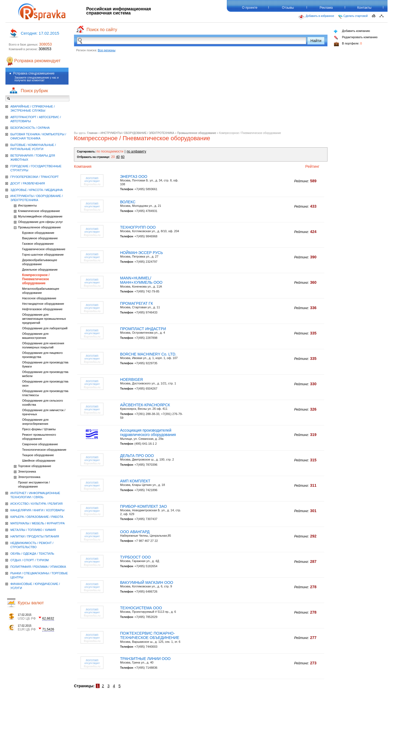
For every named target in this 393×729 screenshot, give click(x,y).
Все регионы (106, 50)
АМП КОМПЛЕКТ (135, 481)
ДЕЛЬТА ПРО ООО (137, 455)
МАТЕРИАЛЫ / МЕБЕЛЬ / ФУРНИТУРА (37, 523)
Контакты (364, 8)
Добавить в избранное (316, 17)
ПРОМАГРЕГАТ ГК (136, 303)
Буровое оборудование (38, 232)
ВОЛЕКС (127, 202)
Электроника (27, 471)
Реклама (326, 8)
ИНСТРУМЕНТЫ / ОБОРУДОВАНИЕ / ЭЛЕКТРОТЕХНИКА (137, 133)
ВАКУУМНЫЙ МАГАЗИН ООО (146, 582)
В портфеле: (348, 44)
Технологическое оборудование (44, 449)
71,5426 (48, 629)
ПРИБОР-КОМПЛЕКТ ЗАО (143, 506)
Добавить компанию (352, 31)
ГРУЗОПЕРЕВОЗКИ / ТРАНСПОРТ (34, 176)
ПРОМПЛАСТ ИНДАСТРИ (143, 329)
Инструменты (27, 205)
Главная (92, 133)
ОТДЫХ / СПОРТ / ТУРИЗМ (29, 560)
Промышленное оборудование (196, 133)
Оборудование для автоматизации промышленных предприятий (44, 318)
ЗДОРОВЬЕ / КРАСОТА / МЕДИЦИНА (36, 190)
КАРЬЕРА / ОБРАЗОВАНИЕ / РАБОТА (36, 516)
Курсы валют (31, 602)
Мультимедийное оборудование (40, 216)
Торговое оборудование (34, 466)
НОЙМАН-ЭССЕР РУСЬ (141, 252)
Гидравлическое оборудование (43, 249)
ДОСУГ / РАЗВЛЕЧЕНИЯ (27, 183)
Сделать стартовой (353, 16)
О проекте (250, 8)
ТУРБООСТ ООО (135, 557)
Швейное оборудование (38, 460)
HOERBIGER (131, 379)
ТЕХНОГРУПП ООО (138, 227)
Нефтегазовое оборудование (42, 309)
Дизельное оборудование (40, 269)
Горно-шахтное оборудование (43, 254)
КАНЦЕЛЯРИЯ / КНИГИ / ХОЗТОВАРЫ (37, 510)
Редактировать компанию (355, 37)
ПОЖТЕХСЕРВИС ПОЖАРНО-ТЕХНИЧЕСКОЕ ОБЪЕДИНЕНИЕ (149, 635)
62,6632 (48, 618)
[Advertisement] (200, 93)
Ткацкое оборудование (38, 455)
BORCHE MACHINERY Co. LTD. (148, 354)
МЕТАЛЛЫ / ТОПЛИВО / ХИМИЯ (33, 529)
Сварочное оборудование (40, 444)
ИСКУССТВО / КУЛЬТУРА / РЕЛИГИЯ (36, 503)
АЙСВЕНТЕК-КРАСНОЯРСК (145, 405)
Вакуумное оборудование (40, 238)
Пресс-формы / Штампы (39, 429)
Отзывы (288, 8)
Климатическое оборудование (39, 211)
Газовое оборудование (38, 243)
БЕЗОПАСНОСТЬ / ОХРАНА (30, 127)
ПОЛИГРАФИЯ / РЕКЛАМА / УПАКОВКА (38, 566)
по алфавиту (136, 151)
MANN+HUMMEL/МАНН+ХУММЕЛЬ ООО (141, 280)
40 (118, 157)
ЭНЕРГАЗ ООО (133, 176)
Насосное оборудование (39, 298)
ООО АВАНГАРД (135, 532)
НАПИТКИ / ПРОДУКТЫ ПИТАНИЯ (34, 536)
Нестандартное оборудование (43, 303)
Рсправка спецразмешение (34, 73)
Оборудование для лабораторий (44, 328)
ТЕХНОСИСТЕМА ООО (141, 608)
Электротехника (29, 477)
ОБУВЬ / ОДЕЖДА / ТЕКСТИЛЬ (32, 553)
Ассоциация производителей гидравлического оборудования (148, 432)
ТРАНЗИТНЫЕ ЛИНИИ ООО (145, 658)
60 (122, 157)
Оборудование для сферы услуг (40, 221)
